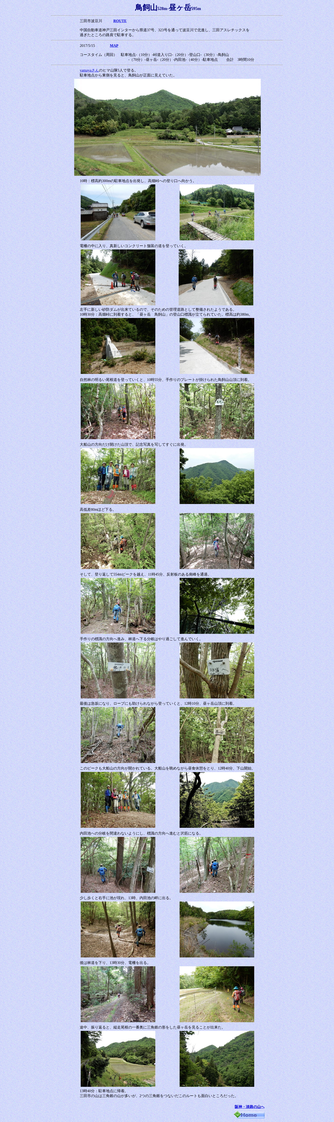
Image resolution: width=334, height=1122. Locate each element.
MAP (114, 46)
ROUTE (120, 21)
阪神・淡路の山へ (249, 1107)
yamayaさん (89, 70)
